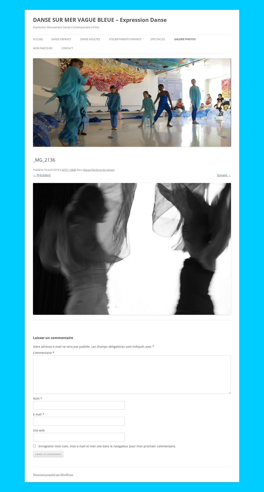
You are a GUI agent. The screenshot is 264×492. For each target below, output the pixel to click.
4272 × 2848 (69, 170)
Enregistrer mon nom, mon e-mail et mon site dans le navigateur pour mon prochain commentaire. (107, 446)
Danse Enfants (61, 39)
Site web (39, 430)
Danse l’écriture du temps (98, 170)
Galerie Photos (185, 39)
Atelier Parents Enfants (125, 39)
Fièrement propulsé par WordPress (53, 474)
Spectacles (157, 39)
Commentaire (43, 353)
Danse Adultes (90, 39)
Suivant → (224, 175)
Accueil (38, 39)
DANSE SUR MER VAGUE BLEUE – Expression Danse (100, 19)
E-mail (38, 414)
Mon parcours (42, 48)
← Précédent (42, 175)
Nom (37, 398)
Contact (67, 48)
